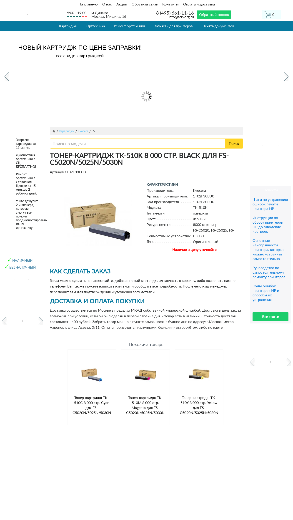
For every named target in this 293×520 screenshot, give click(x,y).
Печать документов (218, 26)
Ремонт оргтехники (129, 26)
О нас (107, 4)
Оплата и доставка (199, 4)
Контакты (170, 4)
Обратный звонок (214, 14)
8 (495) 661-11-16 (175, 12)
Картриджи (68, 26)
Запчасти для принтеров (173, 26)
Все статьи (270, 317)
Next (286, 76)
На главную (88, 4)
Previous (7, 76)
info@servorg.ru (181, 17)
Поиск (234, 144)
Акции (121, 4)
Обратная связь (145, 4)
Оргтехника (95, 26)
